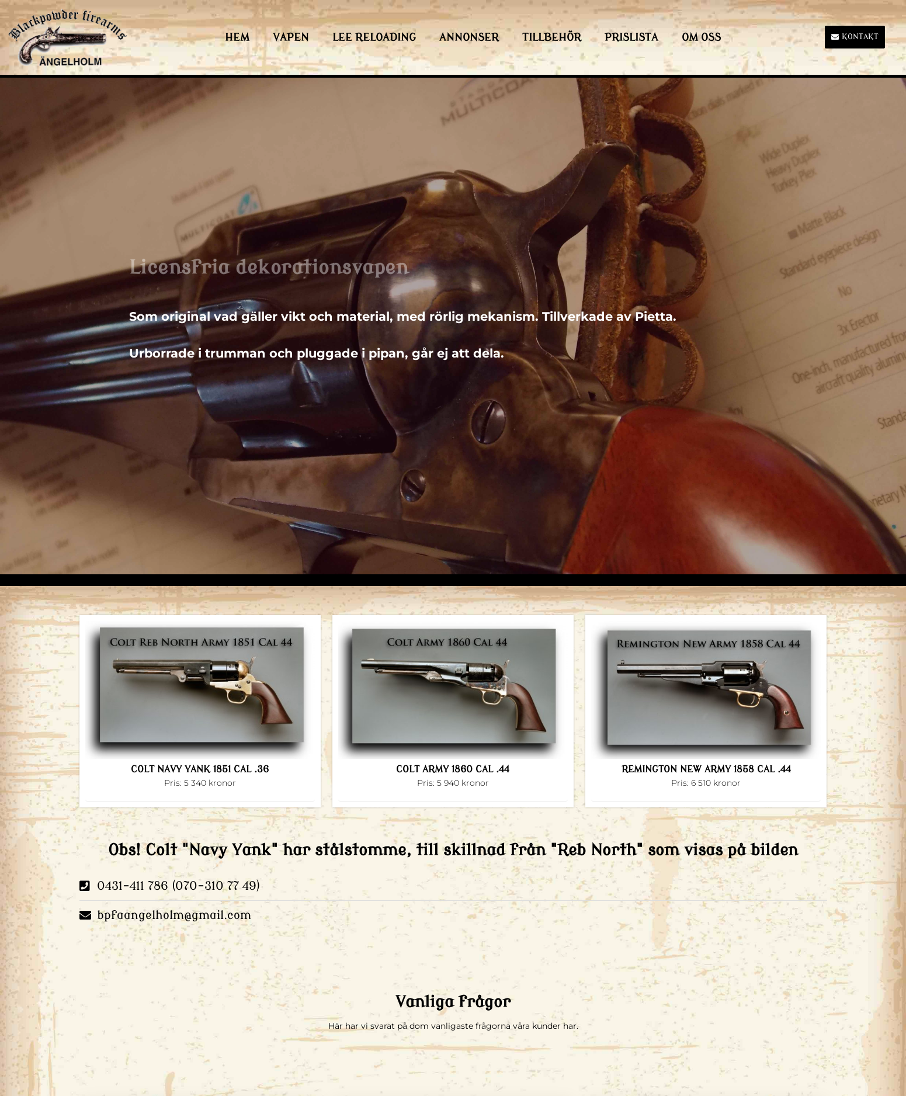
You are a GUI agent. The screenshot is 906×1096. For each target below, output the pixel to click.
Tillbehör (551, 37)
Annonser (469, 37)
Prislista (631, 37)
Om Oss (701, 37)
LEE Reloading (374, 37)
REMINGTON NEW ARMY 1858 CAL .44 (706, 769)
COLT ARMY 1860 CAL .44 (452, 769)
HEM (237, 37)
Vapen (291, 37)
